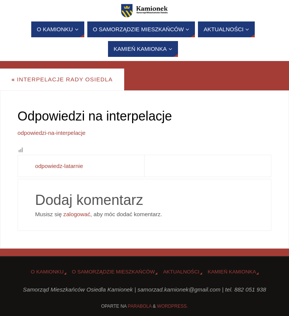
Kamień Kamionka (232, 272)
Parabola (140, 306)
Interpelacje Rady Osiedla (62, 79)
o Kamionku (47, 272)
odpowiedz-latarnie (59, 166)
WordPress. (172, 306)
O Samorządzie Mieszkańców (113, 272)
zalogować (76, 214)
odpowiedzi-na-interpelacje (52, 133)
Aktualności (181, 272)
